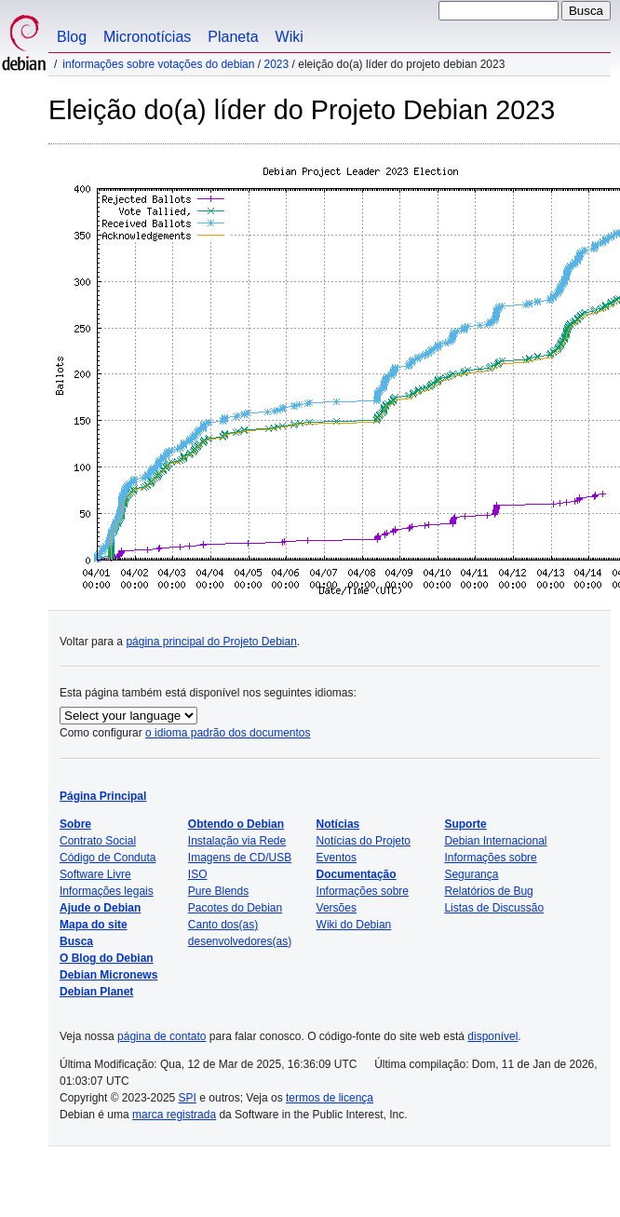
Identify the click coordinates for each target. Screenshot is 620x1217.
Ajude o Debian (100, 907)
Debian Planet (96, 991)
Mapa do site (94, 924)
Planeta (233, 37)
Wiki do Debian (354, 924)
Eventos (337, 857)
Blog (72, 37)
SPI (187, 1097)
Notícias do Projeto (364, 840)
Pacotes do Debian (235, 907)
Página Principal (103, 796)
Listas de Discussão (494, 907)
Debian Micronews (108, 974)
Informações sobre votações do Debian (158, 64)
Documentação (357, 874)
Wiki (289, 37)
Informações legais (107, 891)
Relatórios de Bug (488, 891)
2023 (277, 64)
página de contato (161, 1036)
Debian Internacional (495, 840)
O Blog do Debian (107, 958)
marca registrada (174, 1114)
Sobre (75, 824)
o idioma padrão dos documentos (227, 732)
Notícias (338, 824)
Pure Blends (218, 891)
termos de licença (329, 1097)
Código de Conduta (107, 857)
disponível (492, 1036)
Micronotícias (147, 37)
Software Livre (95, 874)
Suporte (465, 824)
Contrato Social (98, 840)
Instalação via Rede (237, 840)
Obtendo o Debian (236, 824)
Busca (76, 941)
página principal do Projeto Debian (211, 641)
